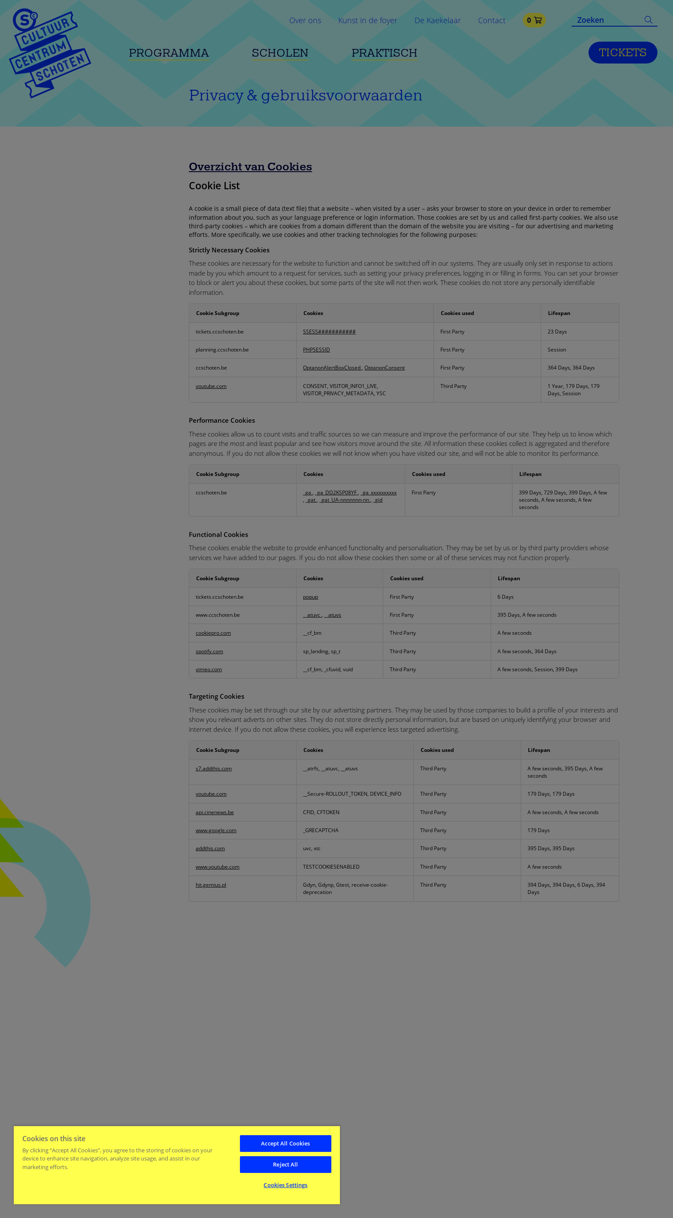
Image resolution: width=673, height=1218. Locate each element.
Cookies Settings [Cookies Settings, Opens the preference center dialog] (285, 1185)
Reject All (285, 1164)
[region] (177, 1164)
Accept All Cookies (285, 1143)
